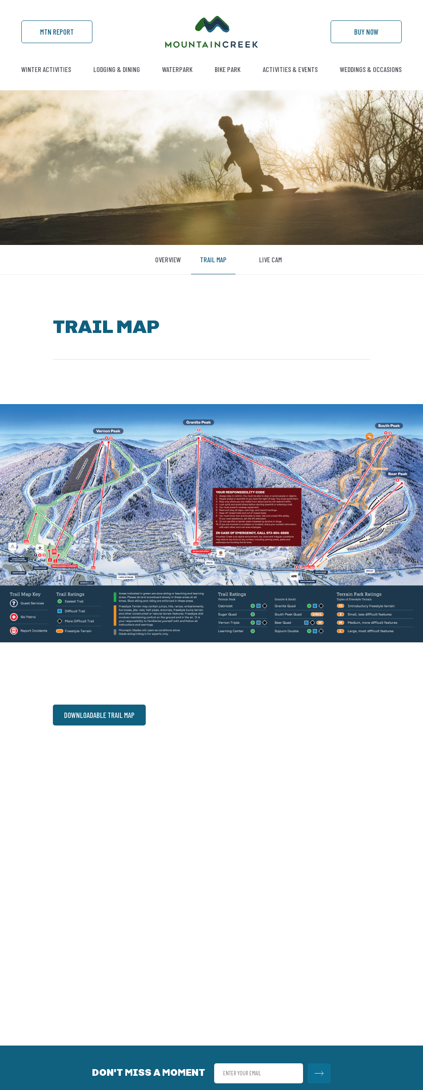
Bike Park (227, 69)
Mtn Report (57, 31)
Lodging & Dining (116, 69)
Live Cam (270, 259)
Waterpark (177, 69)
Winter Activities (46, 69)
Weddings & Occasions (371, 69)
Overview (168, 259)
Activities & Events (290, 69)
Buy (366, 31)
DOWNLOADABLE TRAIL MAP (99, 714)
